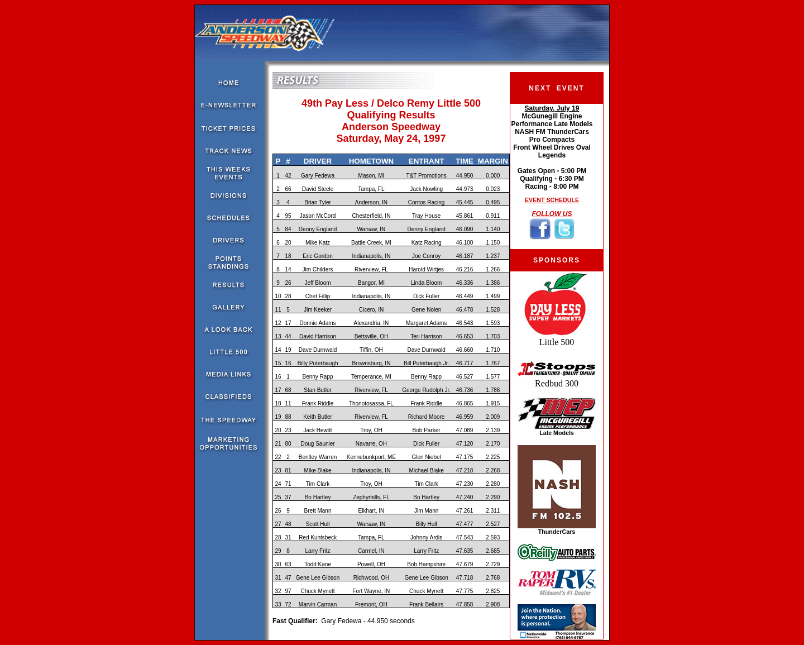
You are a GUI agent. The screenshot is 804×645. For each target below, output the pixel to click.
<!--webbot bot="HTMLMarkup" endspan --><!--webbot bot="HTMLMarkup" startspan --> (552, 176)
